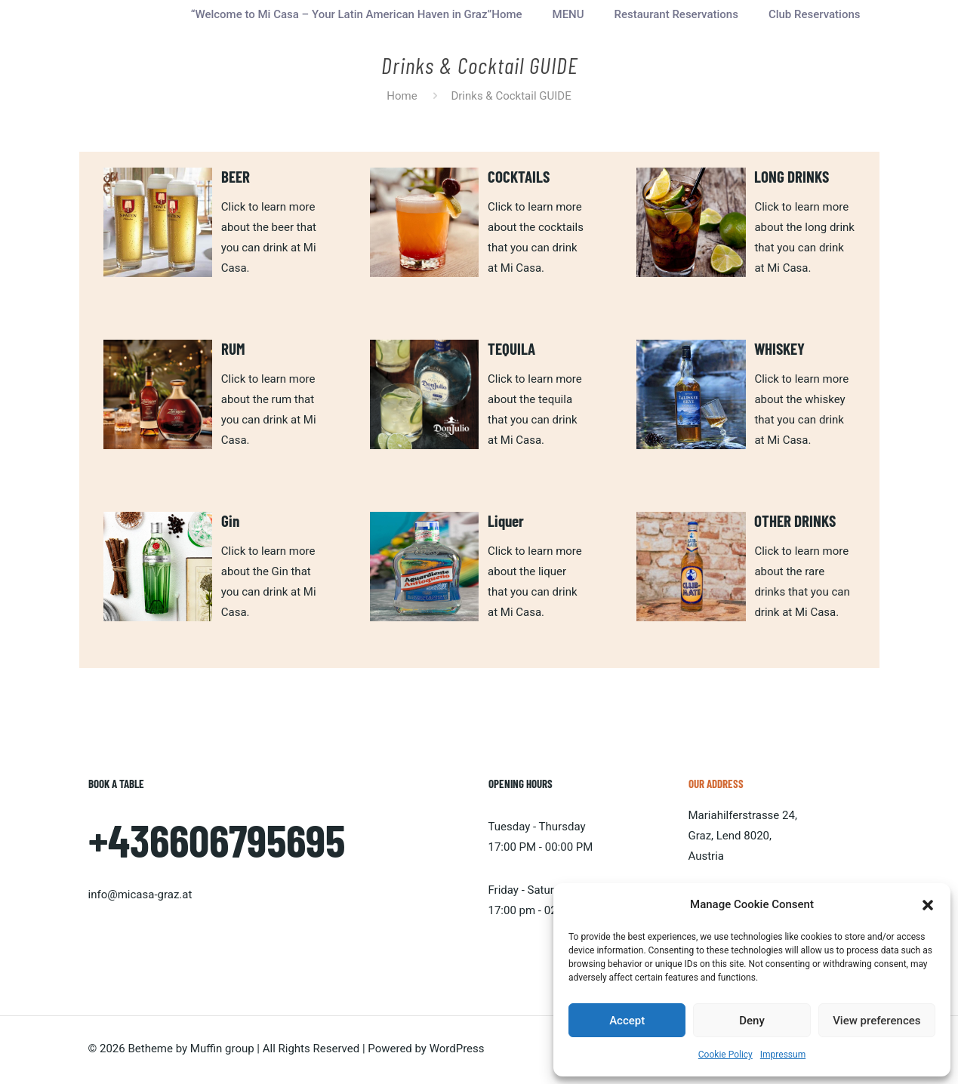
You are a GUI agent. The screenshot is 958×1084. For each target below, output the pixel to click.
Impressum (783, 1054)
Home (402, 96)
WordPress (457, 1048)
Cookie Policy (725, 1054)
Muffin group (222, 1048)
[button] (927, 905)
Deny (752, 1020)
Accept (627, 1020)
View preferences (876, 1020)
